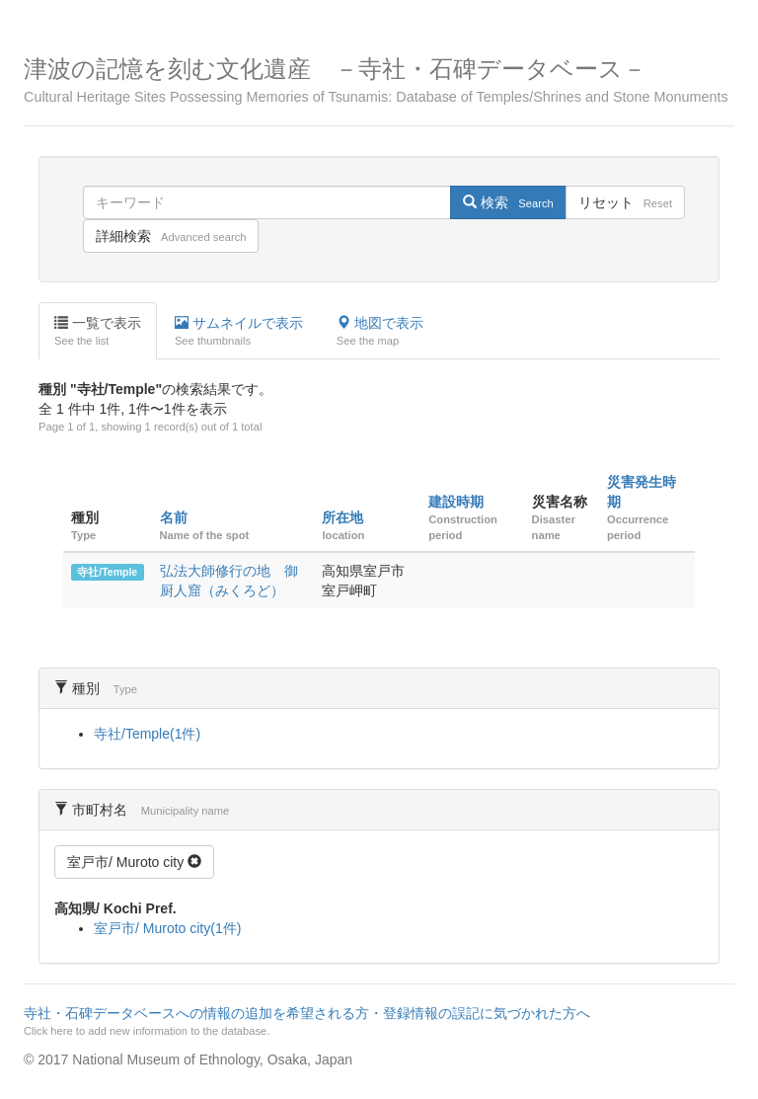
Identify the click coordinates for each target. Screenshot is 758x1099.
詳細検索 (171, 236)
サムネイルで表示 (239, 332)
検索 (508, 202)
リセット (625, 202)
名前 (174, 517)
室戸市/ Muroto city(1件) (167, 928)
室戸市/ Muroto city (134, 862)
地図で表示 (380, 332)
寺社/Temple (107, 572)
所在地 (342, 517)
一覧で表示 (97, 332)
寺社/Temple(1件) (147, 734)
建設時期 (456, 502)
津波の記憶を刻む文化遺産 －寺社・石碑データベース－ (379, 80)
